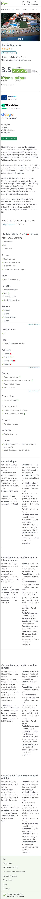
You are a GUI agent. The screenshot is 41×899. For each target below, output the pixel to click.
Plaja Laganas (9, 224)
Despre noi (7, 863)
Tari (13, 10)
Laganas (25, 10)
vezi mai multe (34, 324)
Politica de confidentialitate (14, 871)
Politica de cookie (10, 876)
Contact (6, 888)
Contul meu (8, 880)
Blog (5, 884)
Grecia (18, 10)
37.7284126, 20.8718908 (16, 60)
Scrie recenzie (9, 138)
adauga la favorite (9, 53)
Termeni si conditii (10, 867)
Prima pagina (5, 10)
